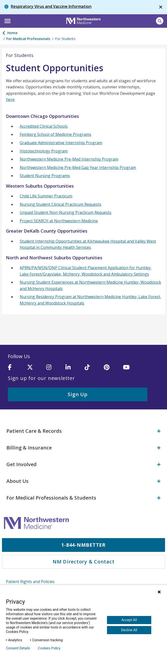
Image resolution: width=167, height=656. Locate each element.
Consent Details (18, 648)
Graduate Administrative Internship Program (61, 142)
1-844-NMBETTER (83, 545)
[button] (6, 20)
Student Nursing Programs (45, 175)
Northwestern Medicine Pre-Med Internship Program (69, 159)
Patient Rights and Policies (30, 581)
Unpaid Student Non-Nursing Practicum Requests (65, 212)
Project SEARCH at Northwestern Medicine (59, 220)
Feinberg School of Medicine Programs (55, 134)
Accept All (129, 620)
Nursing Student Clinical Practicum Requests (60, 204)
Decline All (129, 630)
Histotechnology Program (44, 151)
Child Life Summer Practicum (46, 196)
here (10, 99)
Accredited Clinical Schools (44, 126)
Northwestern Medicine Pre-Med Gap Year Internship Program (78, 167)
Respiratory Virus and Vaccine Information (51, 6)
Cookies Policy (49, 648)
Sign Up (77, 394)
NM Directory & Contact (84, 561)
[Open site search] (159, 21)
